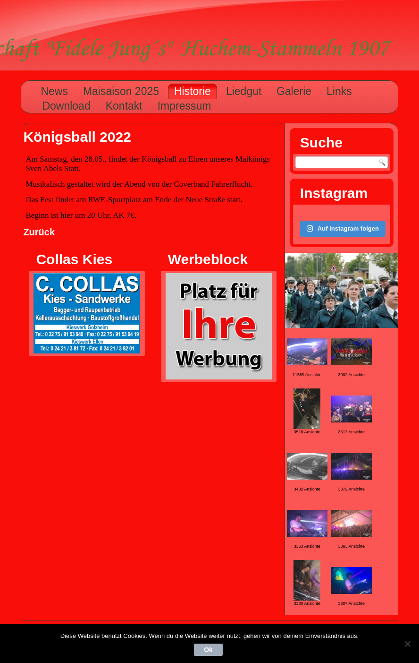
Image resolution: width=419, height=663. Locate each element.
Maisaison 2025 (121, 91)
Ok (208, 650)
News (54, 91)
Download (66, 106)
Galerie (294, 91)
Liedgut (243, 91)
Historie (192, 91)
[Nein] (407, 643)
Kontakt (124, 106)
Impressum (184, 106)
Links (339, 91)
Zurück (39, 232)
